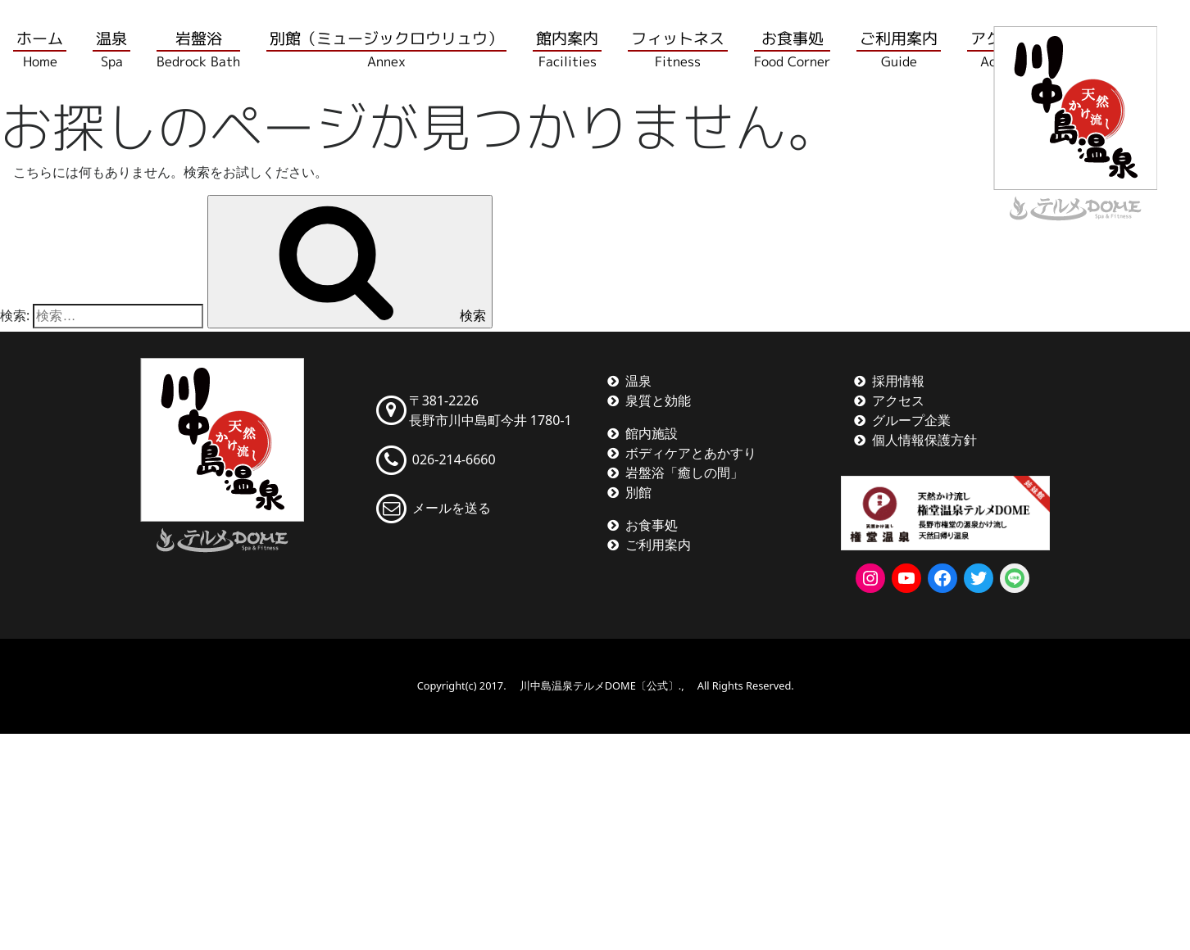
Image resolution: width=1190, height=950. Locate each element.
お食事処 (651, 525)
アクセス (898, 400)
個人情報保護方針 (924, 440)
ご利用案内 (658, 545)
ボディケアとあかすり (690, 453)
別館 (638, 492)
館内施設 (651, 433)
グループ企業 (911, 420)
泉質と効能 (658, 400)
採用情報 (898, 381)
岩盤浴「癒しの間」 (684, 473)
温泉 (638, 381)
